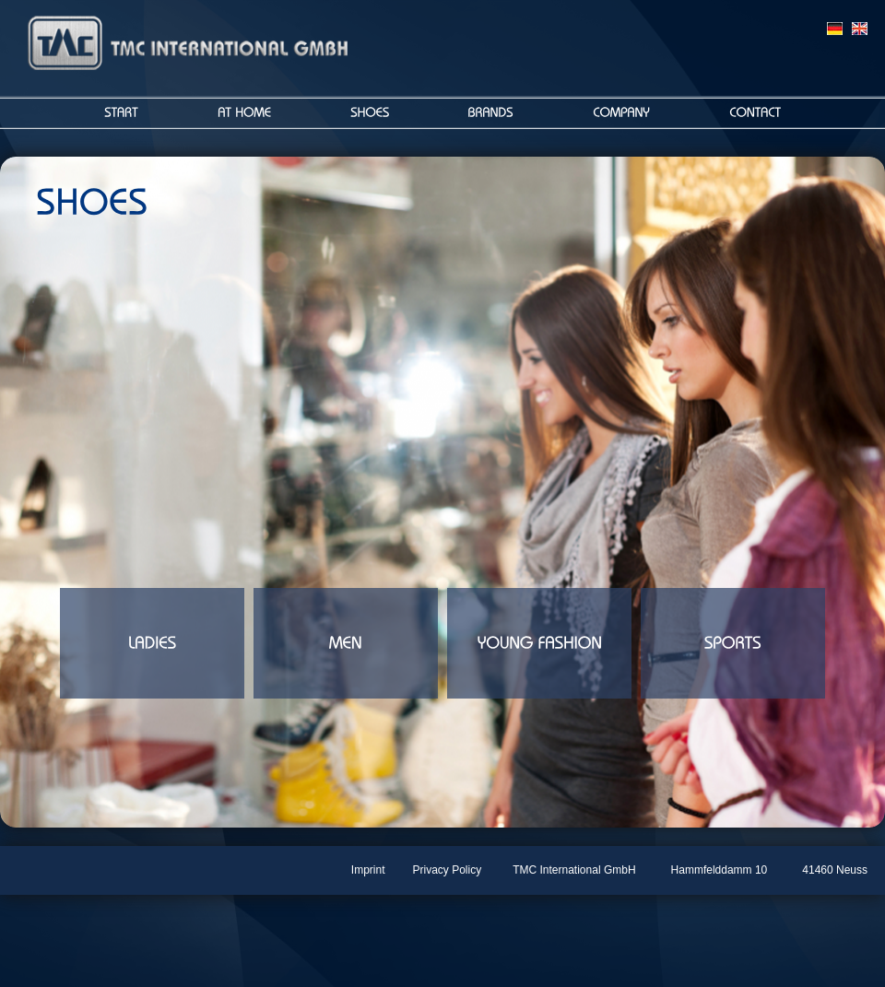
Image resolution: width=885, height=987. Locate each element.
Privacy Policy (447, 870)
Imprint (368, 870)
